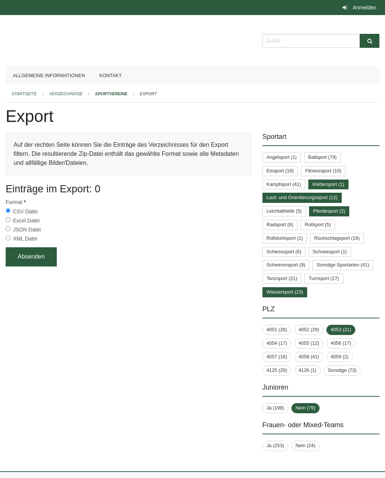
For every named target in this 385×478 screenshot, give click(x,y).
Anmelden (364, 8)
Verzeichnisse (66, 93)
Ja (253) (275, 445)
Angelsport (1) (282, 157)
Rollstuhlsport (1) (285, 238)
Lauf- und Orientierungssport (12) (302, 197)
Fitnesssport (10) (323, 171)
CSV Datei (25, 212)
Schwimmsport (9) (286, 265)
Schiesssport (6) (284, 251)
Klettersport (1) (328, 184)
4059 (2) (339, 356)
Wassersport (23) (285, 292)
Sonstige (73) (342, 370)
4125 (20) (277, 370)
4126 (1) (308, 370)
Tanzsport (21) (282, 278)
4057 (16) (277, 356)
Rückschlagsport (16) (337, 238)
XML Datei (25, 239)
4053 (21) (340, 329)
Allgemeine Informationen (49, 75)
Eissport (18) (280, 171)
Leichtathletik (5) (284, 211)
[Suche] (369, 41)
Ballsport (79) (322, 157)
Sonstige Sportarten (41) (343, 265)
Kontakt (110, 75)
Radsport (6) (280, 224)
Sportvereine (111, 93)
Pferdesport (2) (329, 211)
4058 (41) (309, 356)
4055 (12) (309, 343)
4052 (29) (309, 329)
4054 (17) (277, 343)
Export (148, 93)
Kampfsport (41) (284, 184)
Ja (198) (275, 408)
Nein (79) (305, 408)
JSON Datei (27, 230)
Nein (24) (305, 445)
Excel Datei (26, 221)
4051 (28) (277, 329)
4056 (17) (340, 343)
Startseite (24, 93)
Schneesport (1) (330, 251)
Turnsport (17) (324, 278)
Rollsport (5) (318, 224)
